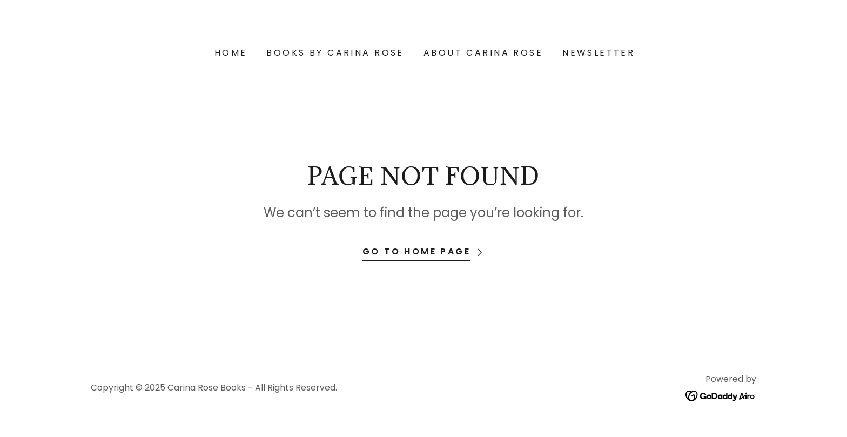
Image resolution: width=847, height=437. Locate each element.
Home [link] (230, 52)
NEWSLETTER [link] (598, 52)
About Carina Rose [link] (483, 52)
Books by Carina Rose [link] (335, 52)
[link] (720, 395)
